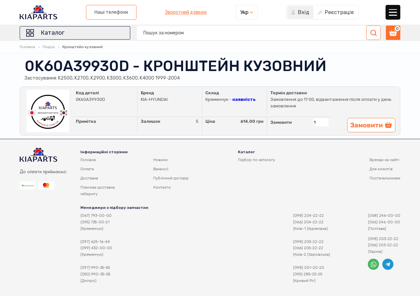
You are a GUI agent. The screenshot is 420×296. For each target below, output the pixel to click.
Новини (160, 159)
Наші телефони (111, 12)
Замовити (281, 122)
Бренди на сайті (384, 159)
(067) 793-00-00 (96, 215)
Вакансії (160, 169)
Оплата (87, 169)
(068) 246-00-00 (384, 215)
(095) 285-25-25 (307, 274)
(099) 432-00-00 (96, 248)
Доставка (89, 178)
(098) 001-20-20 (308, 267)
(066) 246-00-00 (384, 222)
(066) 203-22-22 (383, 245)
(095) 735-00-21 (95, 222)
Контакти (162, 187)
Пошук (49, 47)
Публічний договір (171, 178)
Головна (27, 47)
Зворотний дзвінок (186, 12)
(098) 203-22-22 (383, 238)
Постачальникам (384, 178)
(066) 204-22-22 (308, 222)
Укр (244, 12)
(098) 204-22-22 (308, 215)
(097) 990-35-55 (95, 267)
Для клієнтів (381, 169)
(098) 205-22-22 (308, 241)
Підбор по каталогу (256, 159)
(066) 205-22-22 (308, 248)
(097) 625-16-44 (95, 241)
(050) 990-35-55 (95, 274)
